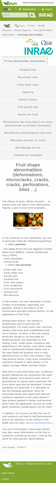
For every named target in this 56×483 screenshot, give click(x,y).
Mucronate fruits (28, 77)
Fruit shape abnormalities (30, 34)
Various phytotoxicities (39, 422)
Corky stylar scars (28, 84)
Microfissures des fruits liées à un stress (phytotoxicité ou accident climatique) (28, 124)
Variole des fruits (28, 114)
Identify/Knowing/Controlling (38, 3)
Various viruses (28, 99)
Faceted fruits (28, 69)
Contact (5, 479)
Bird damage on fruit (28, 147)
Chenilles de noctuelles (28, 155)
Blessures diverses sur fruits (28, 140)
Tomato (31, 25)
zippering (27, 92)
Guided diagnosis (22, 30)
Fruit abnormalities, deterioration (26, 61)
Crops (19, 25)
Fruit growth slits (28, 107)
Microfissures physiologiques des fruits (28, 132)
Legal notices (7, 473)
